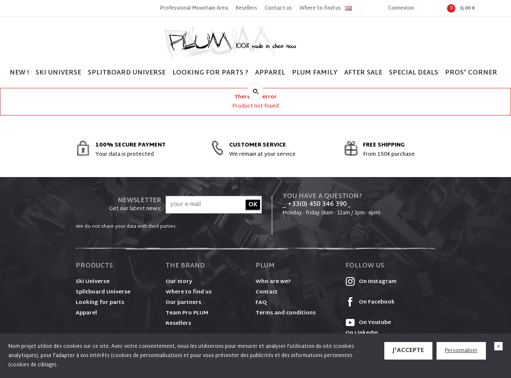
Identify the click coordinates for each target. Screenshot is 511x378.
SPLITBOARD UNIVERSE (127, 73)
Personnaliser (461, 350)
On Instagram (370, 282)
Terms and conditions (286, 313)
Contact (267, 292)
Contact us (278, 8)
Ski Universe (93, 282)
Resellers (246, 8)
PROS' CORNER (471, 73)
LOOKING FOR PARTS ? (210, 73)
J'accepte (408, 350)
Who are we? (273, 282)
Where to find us (320, 8)
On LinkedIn (361, 333)
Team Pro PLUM (187, 313)
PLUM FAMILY (314, 73)
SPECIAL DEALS (413, 73)
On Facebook (370, 302)
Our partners (183, 303)
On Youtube (368, 323)
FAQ (261, 303)
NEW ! (19, 73)
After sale (363, 73)
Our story (179, 282)
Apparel (270, 73)
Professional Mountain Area (194, 8)
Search (255, 91)
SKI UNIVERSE (58, 73)
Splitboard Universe (103, 292)
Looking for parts (100, 303)
